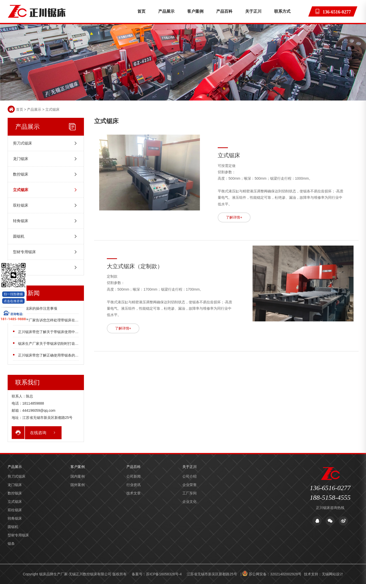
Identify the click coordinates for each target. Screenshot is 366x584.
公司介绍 (189, 476)
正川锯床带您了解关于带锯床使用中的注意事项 (55, 332)
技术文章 (133, 493)
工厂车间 (189, 493)
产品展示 (166, 11)
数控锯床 (20, 174)
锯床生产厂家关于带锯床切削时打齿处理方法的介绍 (59, 343)
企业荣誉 (189, 485)
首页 (141, 11)
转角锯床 (20, 221)
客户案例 (195, 11)
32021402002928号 (285, 574)
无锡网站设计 (332, 574)
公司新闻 (133, 476)
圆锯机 (18, 236)
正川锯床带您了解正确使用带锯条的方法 (50, 355)
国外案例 (77, 485)
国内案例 (77, 476)
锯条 (17, 267)
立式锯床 (52, 109)
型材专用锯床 (24, 252)
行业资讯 (133, 485)
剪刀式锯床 (22, 143)
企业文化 (189, 502)
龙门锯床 (20, 158)
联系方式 (282, 11)
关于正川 (253, 11)
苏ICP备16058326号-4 (164, 574)
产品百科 (224, 11)
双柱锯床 (20, 205)
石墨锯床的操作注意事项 (37, 308)
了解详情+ (234, 217)
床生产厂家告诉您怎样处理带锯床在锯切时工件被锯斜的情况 (66, 320)
